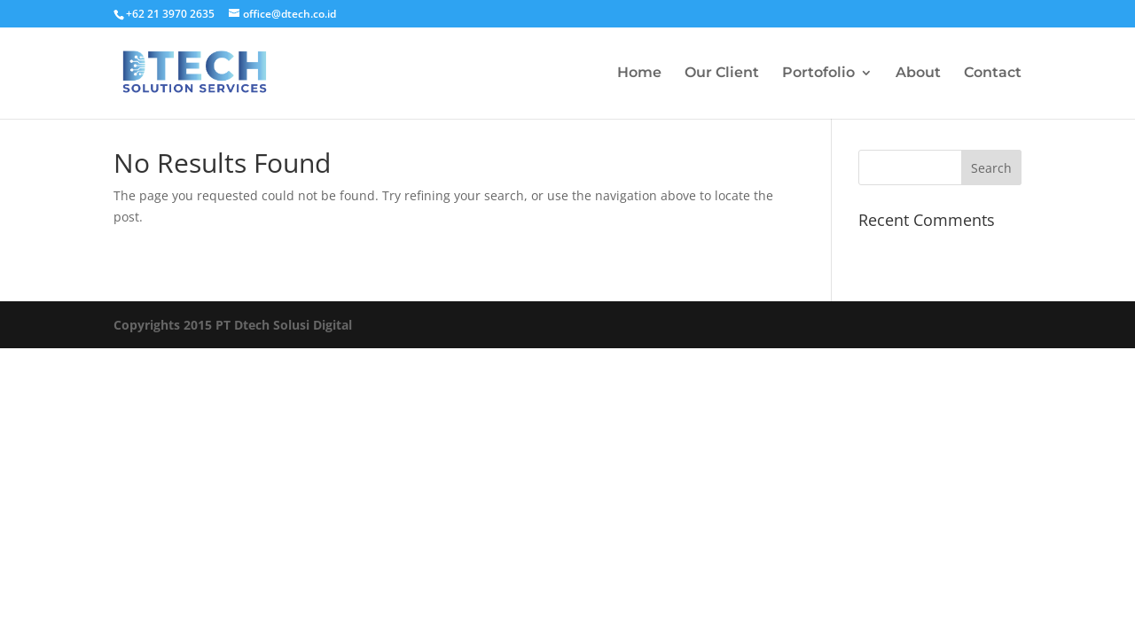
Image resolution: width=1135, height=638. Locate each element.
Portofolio (818, 73)
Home (639, 73)
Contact (993, 73)
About (918, 73)
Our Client (722, 73)
